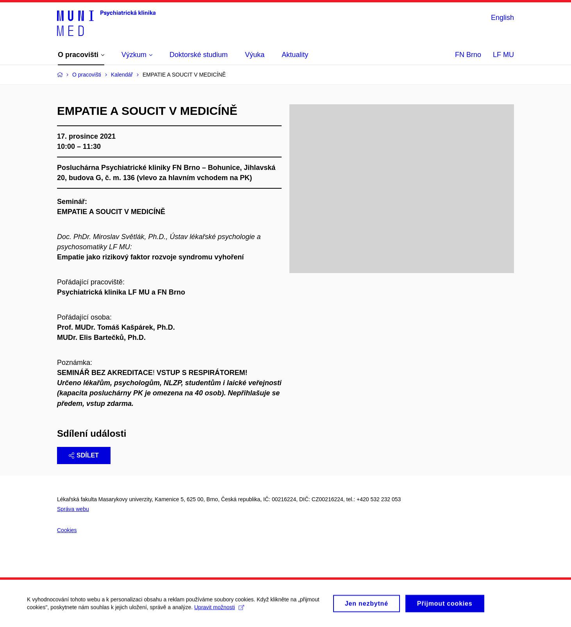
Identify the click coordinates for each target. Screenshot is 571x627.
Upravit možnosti (219, 610)
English (502, 17)
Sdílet (84, 455)
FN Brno (468, 55)
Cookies (67, 530)
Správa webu (73, 509)
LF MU (503, 55)
